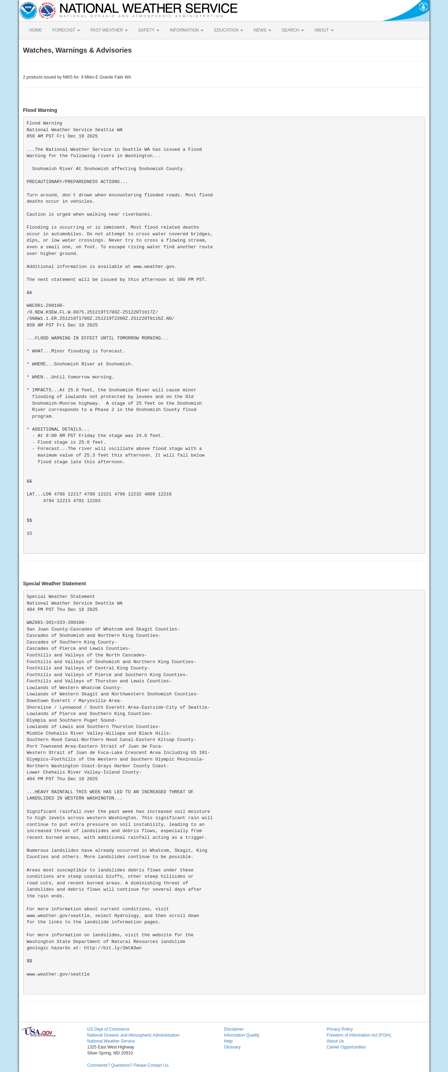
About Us (335, 1041)
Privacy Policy (340, 1029)
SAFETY (148, 30)
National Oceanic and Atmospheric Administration (133, 1035)
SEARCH (293, 30)
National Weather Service (111, 1041)
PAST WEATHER (109, 30)
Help (228, 1041)
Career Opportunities (346, 1047)
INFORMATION (186, 30)
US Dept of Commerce (108, 1029)
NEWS (262, 30)
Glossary (232, 1047)
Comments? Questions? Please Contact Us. (128, 1065)
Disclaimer (234, 1029)
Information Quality (242, 1035)
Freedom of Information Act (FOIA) (359, 1035)
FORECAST (66, 30)
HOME (35, 30)
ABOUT (323, 30)
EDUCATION (228, 30)
